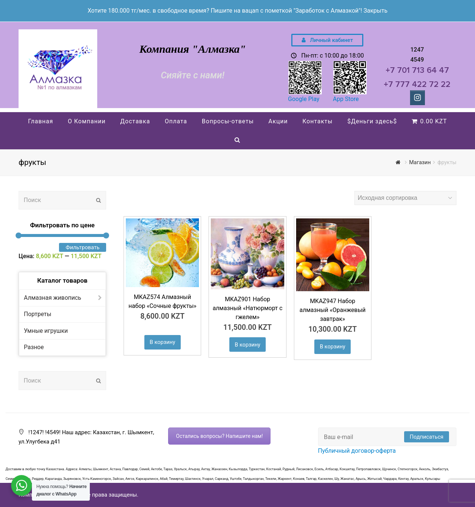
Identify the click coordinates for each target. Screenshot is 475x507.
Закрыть (375, 10)
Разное (34, 347)
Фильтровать (82, 247)
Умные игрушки (46, 330)
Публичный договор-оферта (357, 450)
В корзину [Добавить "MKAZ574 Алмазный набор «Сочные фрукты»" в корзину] (162, 342)
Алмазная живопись (52, 297)
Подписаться (426, 436)
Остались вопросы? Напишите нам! (219, 436)
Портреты (37, 314)
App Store (346, 99)
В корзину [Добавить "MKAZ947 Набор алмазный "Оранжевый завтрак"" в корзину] (332, 346)
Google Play (304, 99)
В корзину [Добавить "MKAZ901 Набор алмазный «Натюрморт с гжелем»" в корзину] (248, 344)
